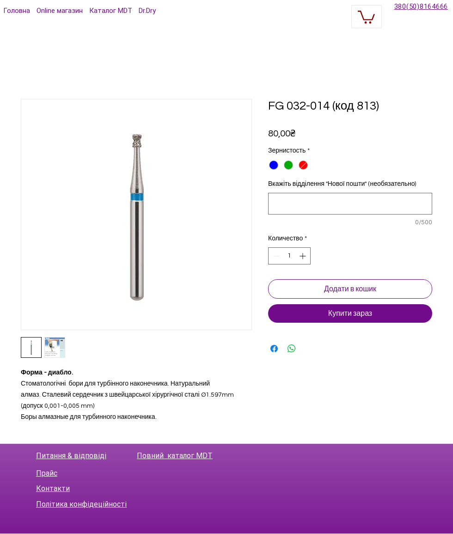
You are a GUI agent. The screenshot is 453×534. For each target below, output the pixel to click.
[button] (366, 16)
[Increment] (303, 256)
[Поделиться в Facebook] (274, 348)
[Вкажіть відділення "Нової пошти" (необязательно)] (350, 203)
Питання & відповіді (71, 455)
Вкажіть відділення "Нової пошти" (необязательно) (342, 184)
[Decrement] (275, 256)
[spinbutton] (289, 256)
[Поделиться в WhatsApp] (291, 348)
